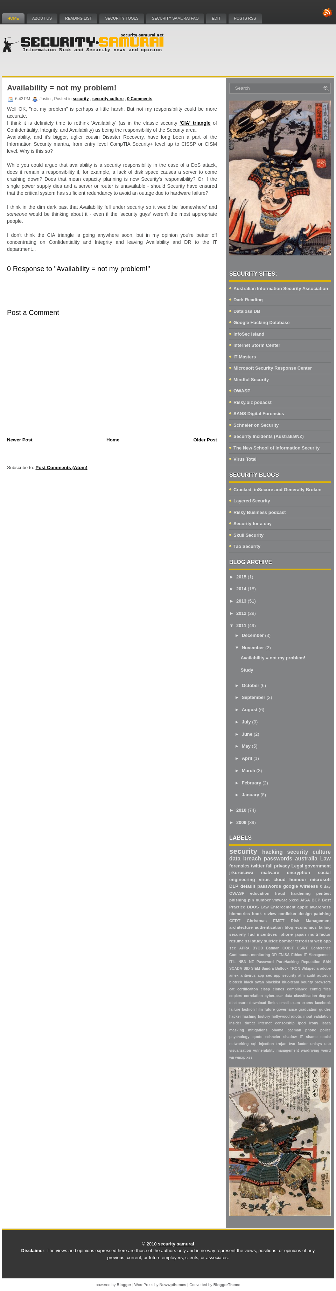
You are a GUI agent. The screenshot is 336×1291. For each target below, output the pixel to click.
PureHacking (287, 962)
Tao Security (246, 546)
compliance (297, 989)
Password (265, 962)
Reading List (78, 18)
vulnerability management (276, 1050)
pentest (323, 893)
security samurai (176, 1244)
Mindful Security (251, 379)
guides (325, 1009)
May (246, 746)
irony (313, 1023)
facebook (323, 1003)
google (290, 886)
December (253, 635)
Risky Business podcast (259, 512)
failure (234, 1009)
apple (302, 907)
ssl (248, 941)
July (246, 722)
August (250, 709)
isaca (326, 1023)
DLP (233, 886)
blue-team (290, 982)
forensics (239, 865)
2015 (241, 576)
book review (264, 913)
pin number (259, 900)
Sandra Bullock (274, 968)
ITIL (232, 962)
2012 (241, 613)
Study (246, 670)
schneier (272, 1037)
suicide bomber (279, 941)
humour (297, 879)
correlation (253, 996)
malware (270, 872)
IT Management (317, 955)
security (81, 98)
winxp (240, 1057)
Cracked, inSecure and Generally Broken (277, 489)
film (260, 1009)
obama (278, 1030)
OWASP (241, 390)
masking (236, 1030)
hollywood (280, 1016)
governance (286, 1009)
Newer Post (20, 439)
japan (300, 934)
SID (247, 968)
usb (327, 1044)
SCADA (235, 968)
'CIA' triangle (195, 123)
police (325, 1030)
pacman (294, 1030)
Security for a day (252, 523)
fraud (280, 893)
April (247, 758)
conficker (287, 913)
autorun (324, 975)
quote (257, 1037)
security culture (108, 98)
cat (231, 989)
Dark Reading (248, 299)
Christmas (257, 920)
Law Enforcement (278, 907)
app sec (265, 975)
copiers (235, 996)
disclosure (238, 1003)
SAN (327, 962)
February (251, 782)
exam (295, 1003)
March (248, 770)
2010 (241, 810)
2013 (241, 601)
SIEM (255, 968)
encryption (298, 872)
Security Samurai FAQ (175, 18)
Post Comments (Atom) (62, 467)
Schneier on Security (256, 425)
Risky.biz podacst (252, 402)
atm (301, 975)
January (250, 794)
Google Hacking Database (261, 322)
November (253, 647)
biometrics (239, 913)
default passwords (260, 886)
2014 (241, 588)
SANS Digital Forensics (258, 413)
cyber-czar (274, 996)
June (247, 734)
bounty (307, 982)
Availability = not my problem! (62, 87)
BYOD (258, 948)
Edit (216, 18)
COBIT (288, 948)
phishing (237, 900)
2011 (241, 625)
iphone (286, 934)
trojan (281, 1044)
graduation (308, 1009)
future (270, 1009)
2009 (241, 822)
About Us (42, 18)
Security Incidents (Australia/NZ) (268, 436)
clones (278, 989)
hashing (250, 1016)
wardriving (310, 1050)
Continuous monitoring (249, 955)
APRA (244, 948)
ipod (302, 1023)
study (257, 941)
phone (310, 1030)
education (260, 893)
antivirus (247, 975)
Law (325, 858)
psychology (239, 1037)
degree (325, 996)
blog (289, 927)
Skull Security (248, 535)
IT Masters (244, 356)
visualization (240, 1050)
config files (320, 989)
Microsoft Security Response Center (272, 368)
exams (307, 1003)
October (250, 685)
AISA (305, 900)
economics (306, 927)
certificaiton (247, 989)
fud (251, 934)
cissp (265, 989)
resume (236, 941)
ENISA (284, 955)
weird (326, 1050)
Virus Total (245, 459)
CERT (234, 920)
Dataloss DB (246, 311)
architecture (241, 927)
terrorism (304, 941)
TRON (295, 968)
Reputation (310, 962)
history (264, 1016)
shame (311, 1037)
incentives (267, 934)
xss (249, 1057)
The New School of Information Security (276, 448)
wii (231, 1057)
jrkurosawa (241, 872)
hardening (301, 893)
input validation (317, 1016)
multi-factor (319, 934)
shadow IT (293, 1037)
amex (234, 975)
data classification (301, 996)
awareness (320, 907)
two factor (298, 1044)
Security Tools (121, 18)
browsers (323, 982)
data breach (245, 858)
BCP (316, 900)
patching (322, 913)
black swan (254, 982)
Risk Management (311, 920)
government (318, 865)
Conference (321, 948)
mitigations (257, 1030)
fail (269, 865)
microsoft (320, 879)
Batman (272, 948)
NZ (251, 962)
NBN (242, 962)
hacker (235, 1016)
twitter (258, 865)
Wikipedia (310, 968)
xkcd (294, 900)
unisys (316, 1044)
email (284, 1003)
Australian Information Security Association (280, 288)
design (305, 913)
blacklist (273, 982)
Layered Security (251, 500)
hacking (272, 852)
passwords (278, 858)
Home (13, 18)
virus (264, 879)
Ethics (296, 955)
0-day (325, 886)
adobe (325, 968)
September (253, 697)
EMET (278, 920)
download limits (263, 1003)
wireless (309, 886)
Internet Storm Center (256, 345)
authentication (269, 927)
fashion (248, 1009)
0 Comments (139, 98)
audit (311, 975)
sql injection (262, 1044)
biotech (235, 982)
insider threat (242, 1023)
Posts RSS (245, 18)
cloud (279, 879)
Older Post (205, 439)
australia (306, 858)
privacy (282, 865)
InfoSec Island (248, 334)
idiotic (296, 1016)
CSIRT (302, 948)
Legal (297, 865)
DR (274, 955)
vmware (280, 900)
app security (285, 975)
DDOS (253, 907)
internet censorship (276, 1023)
